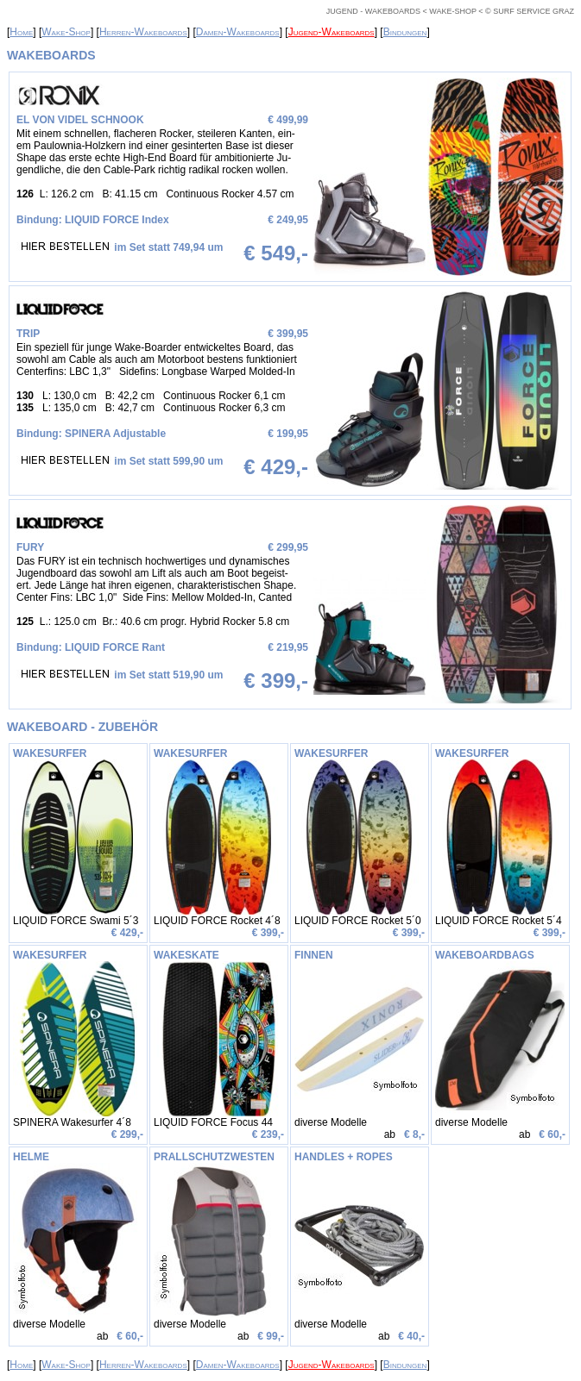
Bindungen (405, 32)
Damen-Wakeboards (238, 32)
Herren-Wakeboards (143, 32)
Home (21, 32)
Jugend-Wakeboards (331, 32)
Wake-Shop (66, 32)
